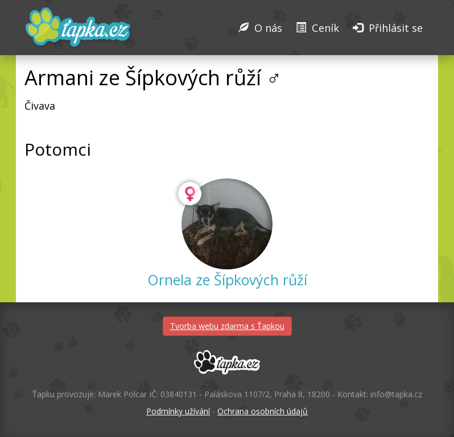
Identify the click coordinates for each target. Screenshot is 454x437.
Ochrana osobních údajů (262, 411)
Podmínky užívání (178, 411)
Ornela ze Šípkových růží (227, 279)
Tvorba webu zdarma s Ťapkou (227, 326)
